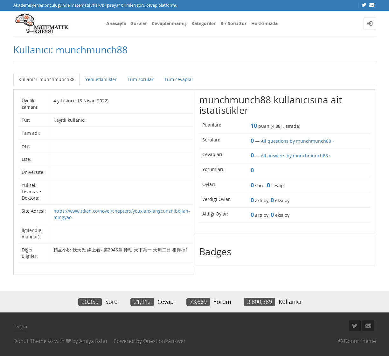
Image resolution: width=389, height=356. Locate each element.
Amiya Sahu (93, 341)
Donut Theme (29, 341)
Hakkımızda (264, 23)
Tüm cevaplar (178, 79)
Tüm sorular (141, 79)
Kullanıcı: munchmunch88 (46, 79)
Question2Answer (164, 341)
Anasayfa (116, 23)
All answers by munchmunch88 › (295, 156)
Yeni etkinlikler (101, 79)
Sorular (139, 23)
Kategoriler (203, 23)
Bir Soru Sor (233, 23)
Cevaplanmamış (169, 23)
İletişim (20, 326)
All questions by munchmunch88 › (297, 141)
